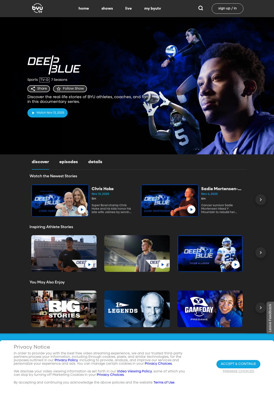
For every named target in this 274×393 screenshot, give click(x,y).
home (84, 9)
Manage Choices (238, 372)
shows (107, 9)
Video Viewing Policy (134, 372)
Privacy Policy (66, 361)
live (128, 9)
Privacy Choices (110, 376)
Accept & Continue (238, 365)
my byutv (152, 9)
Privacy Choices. (159, 365)
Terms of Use (163, 383)
